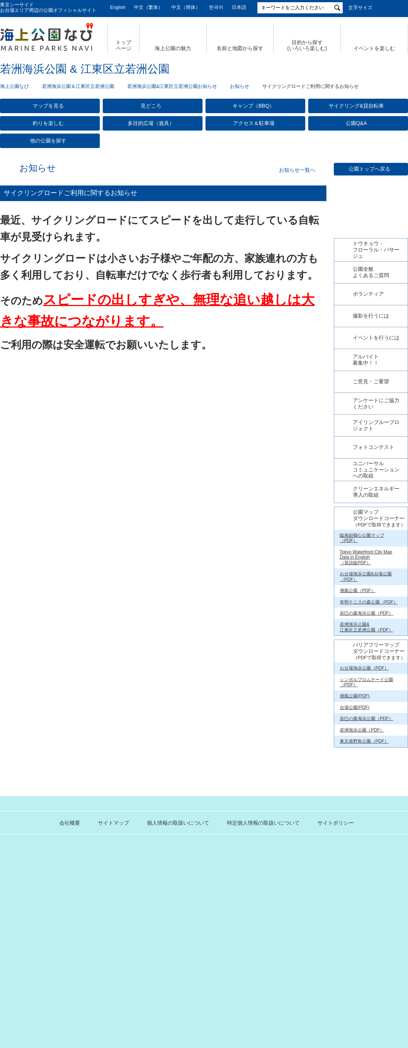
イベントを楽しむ (374, 48)
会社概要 (40, 979)
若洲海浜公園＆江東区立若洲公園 (78, 86)
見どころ (151, 106)
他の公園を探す (48, 141)
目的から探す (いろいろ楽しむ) (307, 45)
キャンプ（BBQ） (254, 106)
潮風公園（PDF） (357, 747)
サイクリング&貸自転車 (356, 106)
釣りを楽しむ (48, 123)
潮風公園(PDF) (354, 852)
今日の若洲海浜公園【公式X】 (370, 377)
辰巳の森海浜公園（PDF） (366, 770)
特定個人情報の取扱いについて (233, 979)
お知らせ (239, 86)
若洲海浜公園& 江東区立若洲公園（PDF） (366, 784)
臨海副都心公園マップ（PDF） (362, 694)
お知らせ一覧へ (297, 170)
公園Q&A (356, 123)
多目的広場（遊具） (151, 123)
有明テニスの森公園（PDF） (369, 758)
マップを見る (48, 106)
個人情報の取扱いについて (148, 979)
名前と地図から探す (240, 48)
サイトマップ (83, 979)
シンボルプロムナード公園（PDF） (366, 839)
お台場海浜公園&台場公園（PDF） (366, 733)
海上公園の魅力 (173, 48)
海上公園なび (14, 86)
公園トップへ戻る (369, 169)
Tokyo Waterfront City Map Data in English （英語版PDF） (366, 714)
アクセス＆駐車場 (253, 123)
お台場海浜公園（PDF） (364, 825)
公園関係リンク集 (363, 979)
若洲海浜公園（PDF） (362, 886)
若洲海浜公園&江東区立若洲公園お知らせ (172, 86)
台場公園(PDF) (354, 864)
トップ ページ (123, 45)
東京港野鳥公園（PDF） (364, 898)
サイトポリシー (306, 979)
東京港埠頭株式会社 (156, 1004)
